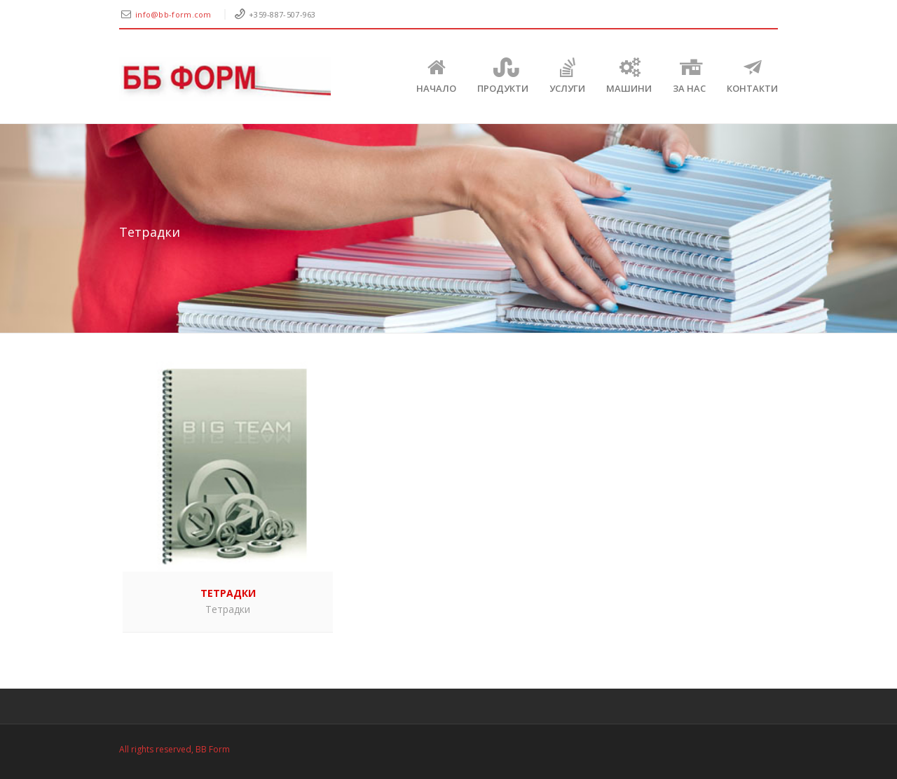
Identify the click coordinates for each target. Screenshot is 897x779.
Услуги (567, 76)
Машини (629, 76)
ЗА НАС (689, 76)
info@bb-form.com (174, 14)
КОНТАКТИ (752, 76)
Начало (436, 76)
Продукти (502, 76)
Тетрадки (227, 609)
